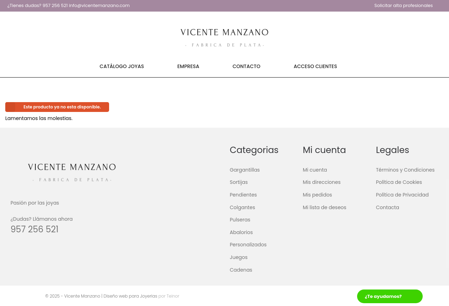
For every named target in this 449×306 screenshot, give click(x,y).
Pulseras (240, 219)
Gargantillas (245, 169)
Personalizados (248, 244)
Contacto (246, 66)
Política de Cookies (399, 182)
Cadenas (241, 269)
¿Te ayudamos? (383, 296)
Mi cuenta (315, 169)
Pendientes (243, 194)
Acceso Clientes (315, 66)
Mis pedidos (317, 194)
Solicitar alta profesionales (403, 5)
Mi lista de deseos (324, 207)
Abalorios (241, 232)
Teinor (172, 296)
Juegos (239, 257)
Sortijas (239, 182)
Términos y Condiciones (405, 169)
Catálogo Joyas (122, 66)
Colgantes (242, 207)
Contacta (387, 207)
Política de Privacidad (402, 194)
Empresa (188, 66)
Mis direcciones (322, 182)
